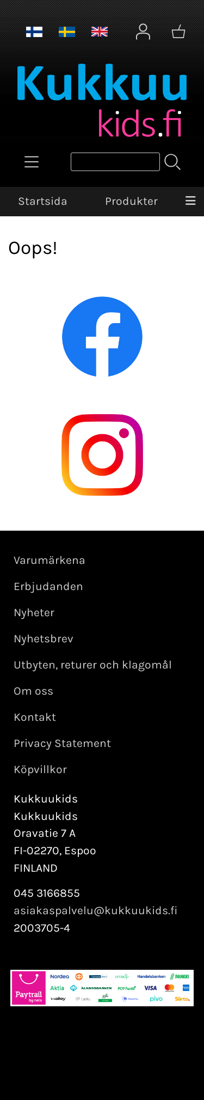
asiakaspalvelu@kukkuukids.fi (96, 910)
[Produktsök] (115, 162)
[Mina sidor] (143, 31)
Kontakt (35, 717)
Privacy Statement (62, 743)
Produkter (131, 201)
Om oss (33, 690)
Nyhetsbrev (43, 638)
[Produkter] (31, 161)
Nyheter (34, 612)
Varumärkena (49, 560)
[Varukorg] (178, 31)
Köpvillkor (40, 769)
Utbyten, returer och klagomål (93, 664)
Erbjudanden (48, 586)
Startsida (42, 201)
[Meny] (190, 201)
